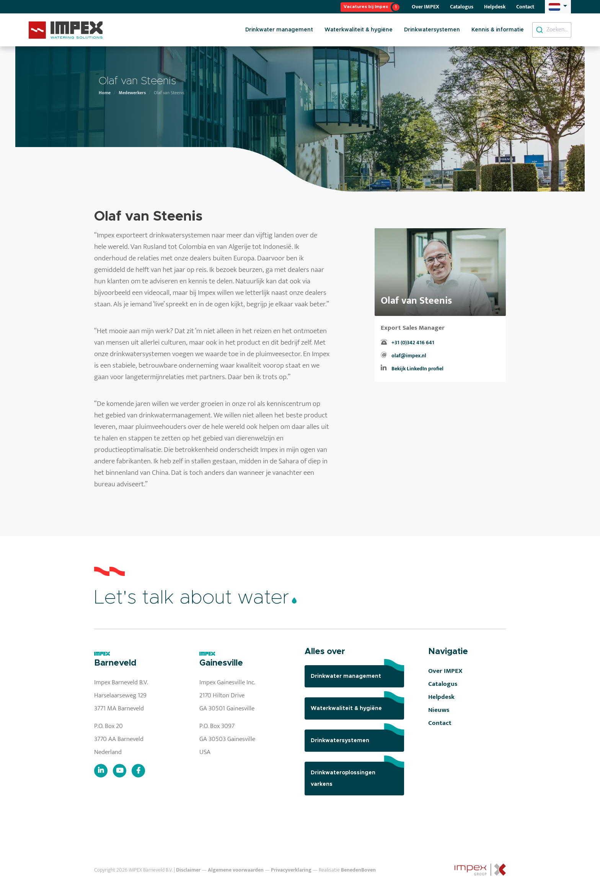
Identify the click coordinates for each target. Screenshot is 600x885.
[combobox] (551, 30)
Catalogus (461, 6)
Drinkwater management (279, 30)
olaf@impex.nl (408, 356)
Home (105, 93)
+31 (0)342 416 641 (412, 343)
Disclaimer (188, 870)
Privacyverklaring (291, 870)
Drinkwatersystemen (432, 30)
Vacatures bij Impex (366, 7)
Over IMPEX (425, 6)
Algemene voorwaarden (236, 870)
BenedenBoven (358, 870)
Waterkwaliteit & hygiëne (358, 30)
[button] (558, 6)
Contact (525, 6)
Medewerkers (132, 93)
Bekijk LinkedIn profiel (417, 369)
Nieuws (438, 710)
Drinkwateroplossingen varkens (357, 774)
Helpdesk (494, 6)
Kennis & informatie (497, 30)
